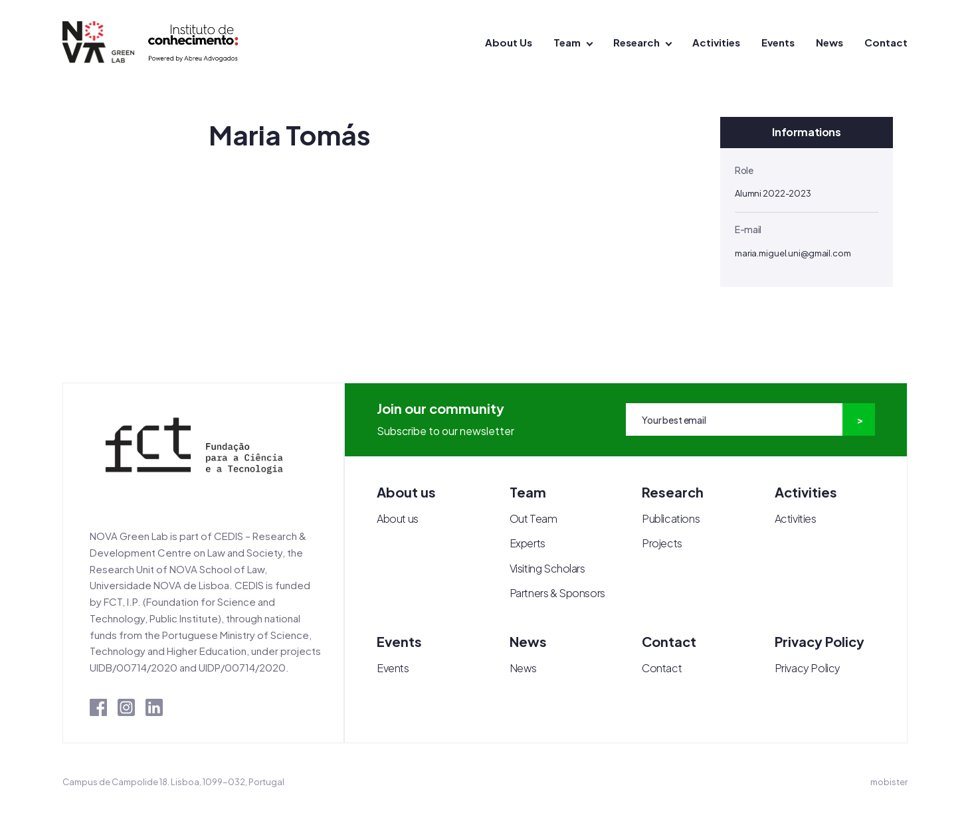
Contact (886, 42)
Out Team (533, 518)
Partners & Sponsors (557, 593)
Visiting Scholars (547, 568)
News (829, 42)
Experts (527, 543)
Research (636, 42)
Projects (662, 543)
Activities (716, 42)
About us (398, 518)
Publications (671, 518)
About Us (508, 42)
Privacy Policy (807, 668)
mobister (889, 781)
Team (567, 42)
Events (778, 42)
